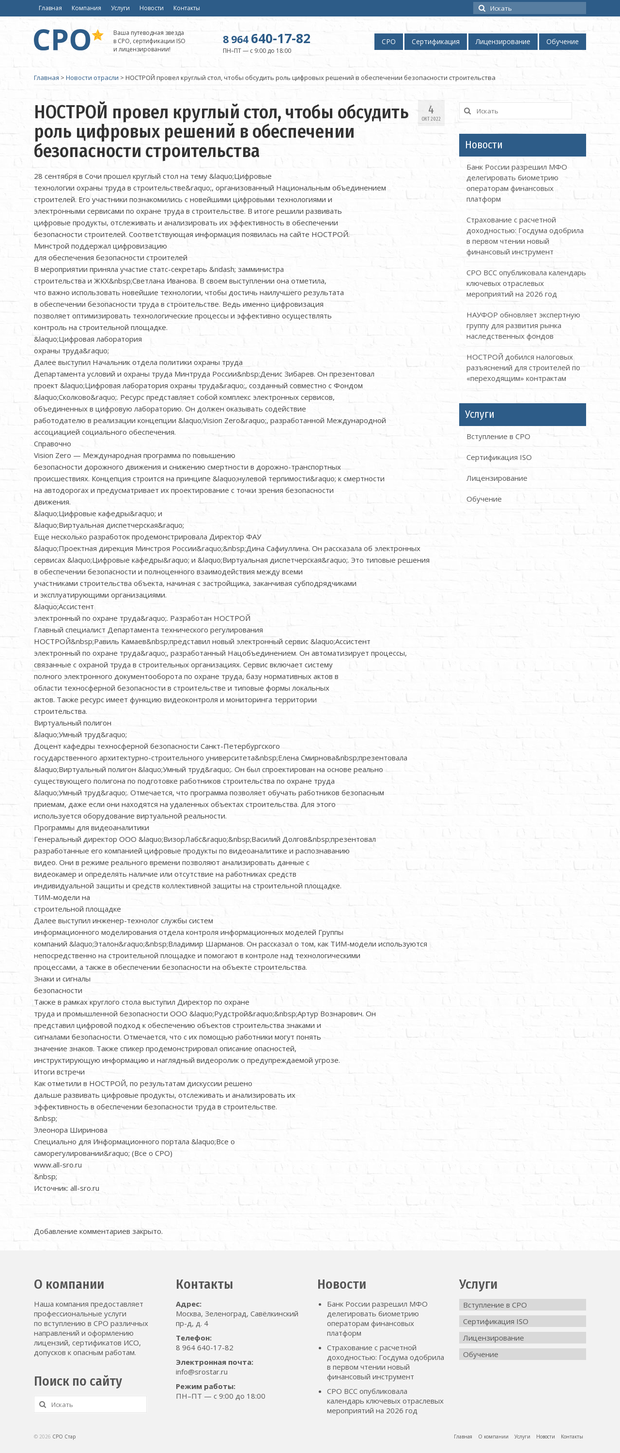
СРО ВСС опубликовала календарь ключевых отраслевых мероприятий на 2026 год (526, 283)
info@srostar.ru (202, 1371)
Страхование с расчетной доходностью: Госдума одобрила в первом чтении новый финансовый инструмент (385, 1361)
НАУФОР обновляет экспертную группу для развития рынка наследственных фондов (523, 325)
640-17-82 (266, 38)
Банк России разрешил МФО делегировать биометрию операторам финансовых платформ (377, 1318)
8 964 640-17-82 (204, 1347)
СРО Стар (64, 1436)
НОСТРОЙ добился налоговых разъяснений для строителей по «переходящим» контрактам (523, 367)
